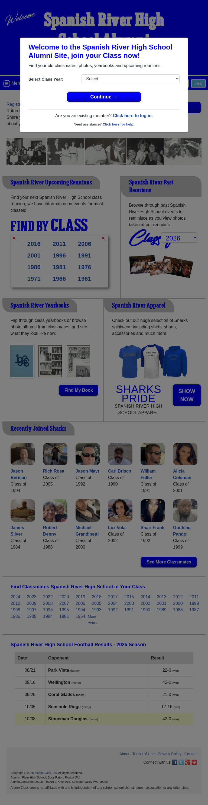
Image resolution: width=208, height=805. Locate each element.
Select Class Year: (45, 79)
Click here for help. (118, 124)
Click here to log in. (133, 115)
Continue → (104, 97)
